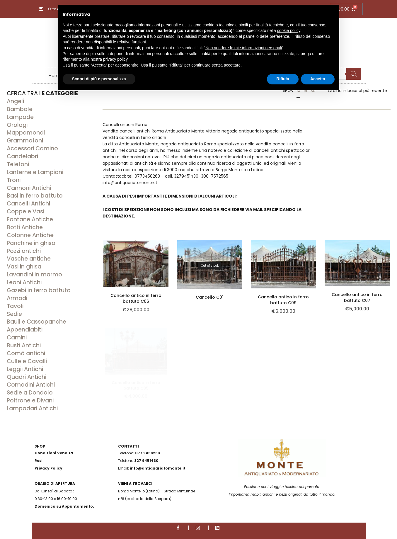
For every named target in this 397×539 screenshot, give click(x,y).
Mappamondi (26, 133)
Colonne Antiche (30, 235)
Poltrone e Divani (30, 400)
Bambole (20, 109)
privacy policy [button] (115, 59)
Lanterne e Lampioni (35, 172)
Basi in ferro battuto (35, 196)
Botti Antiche (25, 227)
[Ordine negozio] (357, 91)
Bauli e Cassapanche (36, 322)
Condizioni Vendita (54, 452)
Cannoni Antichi (29, 188)
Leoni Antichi (24, 282)
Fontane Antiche (30, 219)
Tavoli (15, 306)
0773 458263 (147, 452)
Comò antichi (26, 353)
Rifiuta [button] (282, 78)
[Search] (353, 74)
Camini (17, 337)
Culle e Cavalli (27, 361)
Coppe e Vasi (25, 211)
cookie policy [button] (288, 30)
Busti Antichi (24, 345)
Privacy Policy (48, 468)
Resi (38, 460)
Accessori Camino (32, 148)
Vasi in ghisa (24, 267)
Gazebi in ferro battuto (39, 290)
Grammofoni (25, 140)
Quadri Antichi (26, 377)
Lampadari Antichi (32, 408)
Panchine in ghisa (31, 243)
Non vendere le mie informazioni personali (243, 47)
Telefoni (18, 164)
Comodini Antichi (31, 385)
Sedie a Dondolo (30, 393)
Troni (14, 180)
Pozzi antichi (24, 251)
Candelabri (22, 156)
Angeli (15, 101)
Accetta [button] (317, 78)
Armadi (17, 298)
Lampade (20, 117)
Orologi (17, 125)
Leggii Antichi (25, 369)
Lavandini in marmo (34, 274)
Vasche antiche (29, 259)
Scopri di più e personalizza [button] (99, 78)
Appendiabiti (24, 330)
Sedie (14, 314)
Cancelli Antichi (28, 204)
